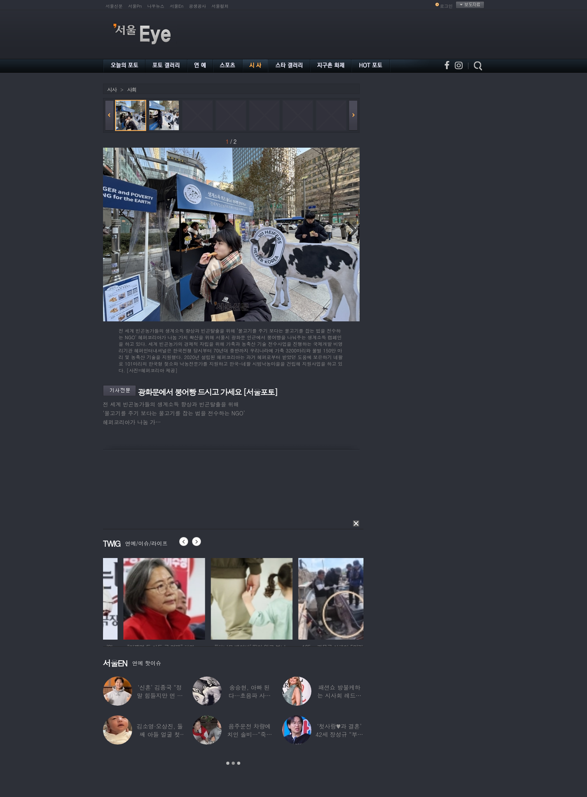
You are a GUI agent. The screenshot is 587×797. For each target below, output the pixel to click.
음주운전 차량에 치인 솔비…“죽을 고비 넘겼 (249, 734)
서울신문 (114, 6)
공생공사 (197, 6)
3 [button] (238, 763)
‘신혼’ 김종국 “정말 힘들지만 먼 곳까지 (160, 695)
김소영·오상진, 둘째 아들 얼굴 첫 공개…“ (160, 734)
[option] (130, 597)
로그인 (446, 6)
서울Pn (135, 6)
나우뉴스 (155, 6)
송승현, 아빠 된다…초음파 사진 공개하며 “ (250, 695)
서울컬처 (220, 6)
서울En (176, 6)
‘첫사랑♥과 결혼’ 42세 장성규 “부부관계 (339, 734)
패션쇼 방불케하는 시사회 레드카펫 (339, 695)
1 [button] (227, 763)
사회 (131, 89)
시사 (112, 89)
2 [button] (233, 763)
